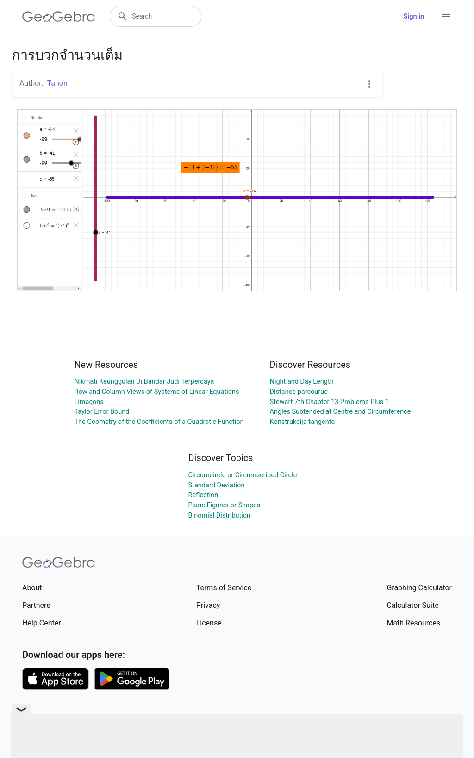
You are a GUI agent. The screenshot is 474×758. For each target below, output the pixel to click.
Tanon (57, 83)
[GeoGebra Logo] (58, 16)
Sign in (414, 16)
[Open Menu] (446, 16)
